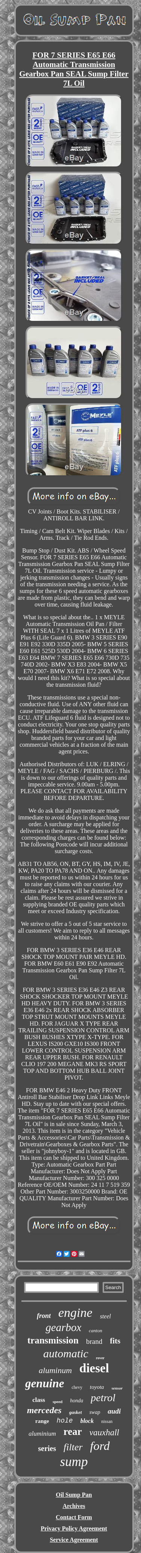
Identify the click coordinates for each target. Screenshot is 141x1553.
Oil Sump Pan (74, 1495)
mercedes (44, 1410)
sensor (117, 1388)
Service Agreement (74, 1540)
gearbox (63, 1327)
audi (114, 1411)
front (44, 1315)
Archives (73, 1506)
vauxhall (104, 1432)
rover (100, 1358)
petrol (103, 1397)
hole (64, 1420)
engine (75, 1312)
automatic (65, 1353)
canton (95, 1330)
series (47, 1448)
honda (76, 1400)
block (87, 1421)
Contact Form (74, 1517)
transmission (53, 1340)
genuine (44, 1383)
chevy (76, 1387)
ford (100, 1446)
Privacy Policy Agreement (74, 1528)
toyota (97, 1387)
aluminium (42, 1433)
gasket (75, 1412)
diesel (94, 1368)
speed (57, 1401)
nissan (106, 1421)
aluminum (55, 1370)
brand (94, 1341)
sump (74, 1461)
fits (115, 1340)
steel (105, 1316)
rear (73, 1431)
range (42, 1421)
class (38, 1399)
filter (73, 1447)
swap (94, 1412)
